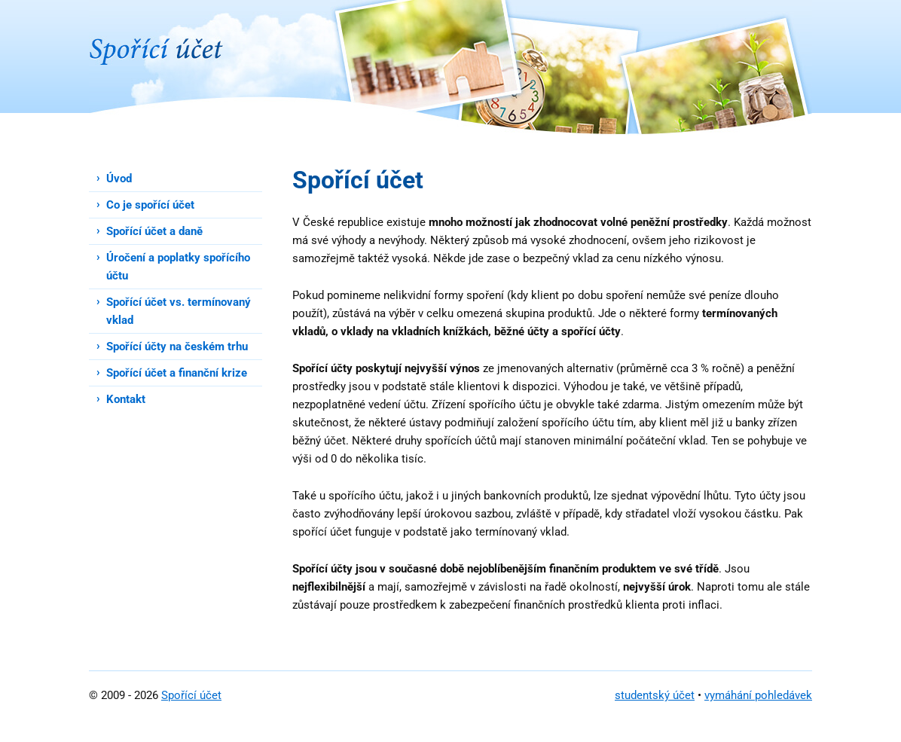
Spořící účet (191, 695)
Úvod (119, 178)
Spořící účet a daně (154, 231)
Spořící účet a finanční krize (176, 373)
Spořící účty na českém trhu (177, 346)
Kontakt (125, 399)
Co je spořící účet (150, 205)
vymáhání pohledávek (758, 695)
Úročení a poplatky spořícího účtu (178, 266)
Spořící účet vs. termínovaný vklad (178, 311)
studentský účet (655, 695)
